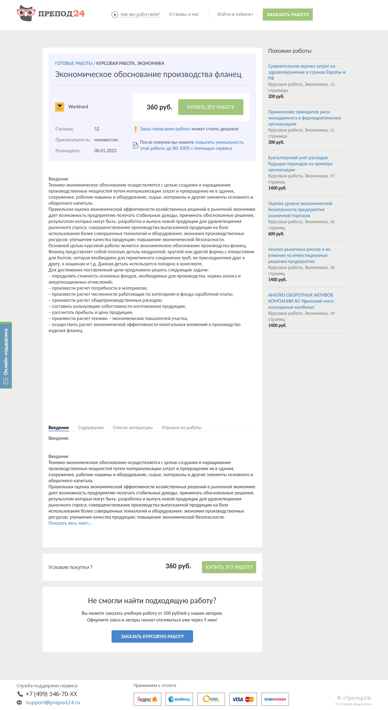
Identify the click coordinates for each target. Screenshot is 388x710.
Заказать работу (288, 14)
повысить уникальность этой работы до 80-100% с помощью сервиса (192, 145)
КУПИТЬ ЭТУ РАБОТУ (210, 107)
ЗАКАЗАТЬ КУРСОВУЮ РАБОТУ (152, 636)
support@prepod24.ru (53, 702)
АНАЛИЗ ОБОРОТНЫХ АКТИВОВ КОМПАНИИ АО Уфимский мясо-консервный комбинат (301, 301)
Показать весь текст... (70, 523)
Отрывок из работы (182, 427)
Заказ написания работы (165, 129)
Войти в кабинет (235, 14)
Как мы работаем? (140, 14)
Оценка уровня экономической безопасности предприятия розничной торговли (300, 209)
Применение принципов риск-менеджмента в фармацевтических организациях (304, 118)
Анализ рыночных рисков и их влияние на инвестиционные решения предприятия (299, 255)
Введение (58, 427)
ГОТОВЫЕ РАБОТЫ (73, 63)
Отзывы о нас (184, 14)
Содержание (91, 427)
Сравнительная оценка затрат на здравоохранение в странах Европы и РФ (307, 72)
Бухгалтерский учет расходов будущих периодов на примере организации (300, 164)
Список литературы (133, 427)
